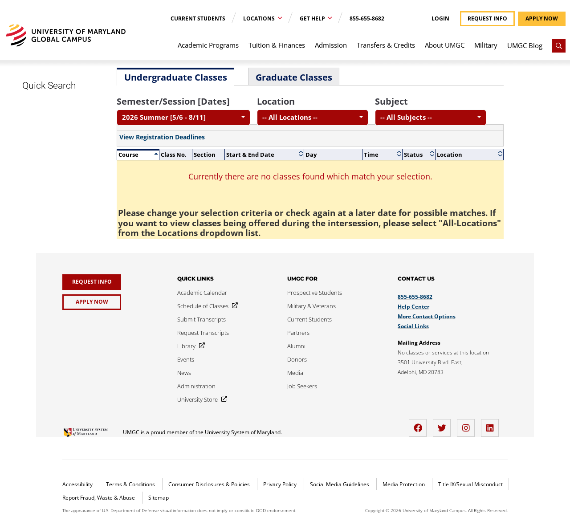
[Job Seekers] (302, 386)
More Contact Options (427, 316)
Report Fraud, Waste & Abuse (99, 497)
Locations (259, 18)
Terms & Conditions (131, 484)
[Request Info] (91, 282)
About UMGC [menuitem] (444, 45)
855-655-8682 (367, 18)
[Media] (295, 373)
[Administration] (196, 386)
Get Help (313, 18)
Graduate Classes (294, 77)
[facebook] (420, 424)
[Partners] (298, 333)
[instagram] (468, 424)
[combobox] (183, 118)
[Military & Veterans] (311, 306)
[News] (184, 373)
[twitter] (444, 424)
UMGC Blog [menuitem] (524, 45)
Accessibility (78, 484)
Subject (391, 101)
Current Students (198, 18)
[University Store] (200, 399)
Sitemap (158, 497)
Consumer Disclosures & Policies (209, 484)
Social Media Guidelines (340, 484)
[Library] (189, 346)
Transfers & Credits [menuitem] (386, 45)
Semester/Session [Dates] (173, 101)
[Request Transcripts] (203, 333)
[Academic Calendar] (202, 293)
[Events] (185, 359)
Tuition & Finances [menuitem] (276, 45)
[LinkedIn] (492, 424)
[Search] (559, 46)
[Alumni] (296, 346)
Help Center (413, 306)
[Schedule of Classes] (205, 306)
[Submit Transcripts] (201, 319)
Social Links (413, 326)
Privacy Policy (280, 484)
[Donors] (297, 359)
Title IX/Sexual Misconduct (470, 484)
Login (440, 18)
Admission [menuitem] (331, 45)
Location (276, 101)
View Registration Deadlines (162, 137)
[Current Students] (309, 319)
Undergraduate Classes (175, 77)
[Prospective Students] (314, 293)
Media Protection (404, 484)
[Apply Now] (91, 302)
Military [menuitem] (485, 45)
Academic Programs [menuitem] (208, 45)
